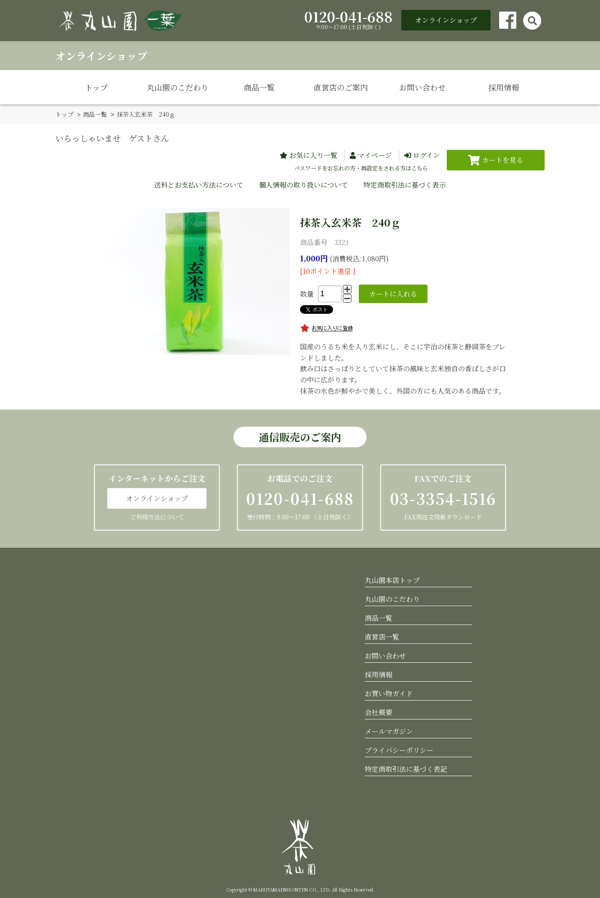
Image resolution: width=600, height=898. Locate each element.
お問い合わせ (422, 87)
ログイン (426, 155)
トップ (96, 87)
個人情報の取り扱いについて (303, 184)
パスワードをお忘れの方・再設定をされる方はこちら (361, 168)
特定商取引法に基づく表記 (406, 769)
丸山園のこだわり (178, 87)
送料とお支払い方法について (198, 184)
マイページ (375, 155)
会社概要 (378, 712)
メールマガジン (389, 731)
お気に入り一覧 (313, 155)
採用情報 (503, 87)
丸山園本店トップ (392, 580)
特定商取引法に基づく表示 (405, 184)
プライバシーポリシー (399, 750)
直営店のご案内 (341, 87)
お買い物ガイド (389, 693)
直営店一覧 (382, 636)
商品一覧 (259, 87)
